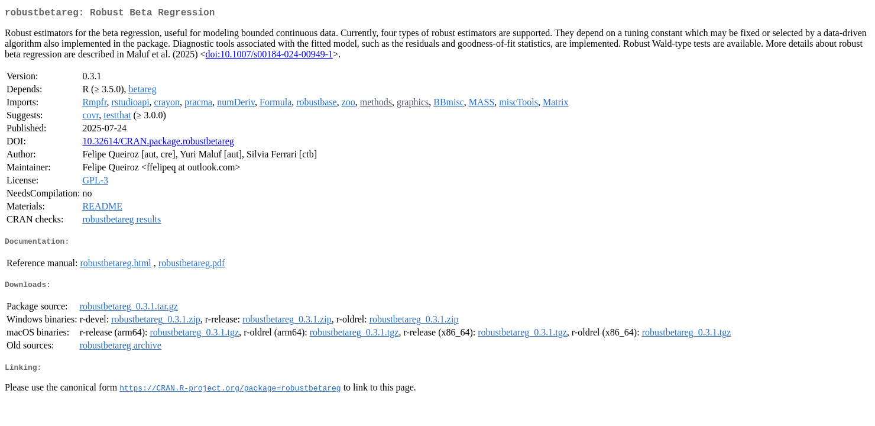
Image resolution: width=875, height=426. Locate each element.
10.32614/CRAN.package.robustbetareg (158, 143)
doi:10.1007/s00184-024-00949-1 (269, 56)
